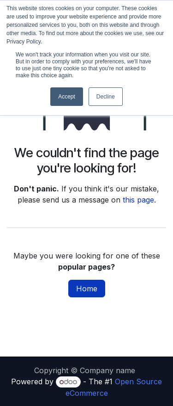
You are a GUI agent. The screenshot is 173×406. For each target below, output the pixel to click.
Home (86, 288)
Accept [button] (66, 96)
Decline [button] (105, 96)
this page (138, 199)
